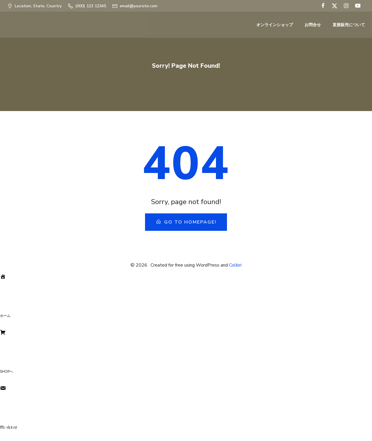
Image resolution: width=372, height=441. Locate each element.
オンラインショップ (274, 25)
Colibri (235, 265)
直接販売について (348, 25)
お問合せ (313, 25)
